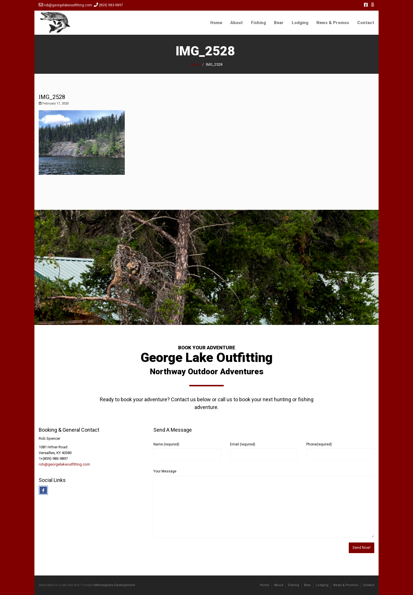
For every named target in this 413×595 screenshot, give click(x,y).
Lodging (300, 22)
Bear (279, 22)
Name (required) (166, 444)
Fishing (258, 22)
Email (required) (242, 444)
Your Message (164, 471)
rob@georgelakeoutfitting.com (64, 464)
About (236, 22)
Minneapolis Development (114, 585)
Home (216, 22)
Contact (365, 22)
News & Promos (332, 22)
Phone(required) (319, 444)
